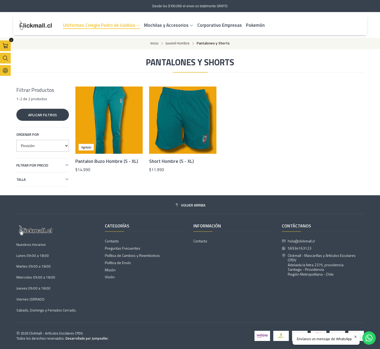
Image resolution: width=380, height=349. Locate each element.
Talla (42, 179)
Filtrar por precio (42, 165)
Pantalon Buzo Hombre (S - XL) (106, 161)
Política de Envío (118, 262)
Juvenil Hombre (177, 43)
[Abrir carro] (5, 45)
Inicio (154, 43)
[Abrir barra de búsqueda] (5, 58)
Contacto (112, 241)
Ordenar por (27, 134)
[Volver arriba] (190, 205)
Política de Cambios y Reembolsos (132, 255)
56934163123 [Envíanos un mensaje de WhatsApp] (296, 248)
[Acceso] (5, 70)
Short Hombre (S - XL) (171, 161)
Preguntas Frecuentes (122, 248)
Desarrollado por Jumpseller (86, 338)
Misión (110, 270)
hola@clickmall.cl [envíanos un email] (298, 241)
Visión (110, 277)
